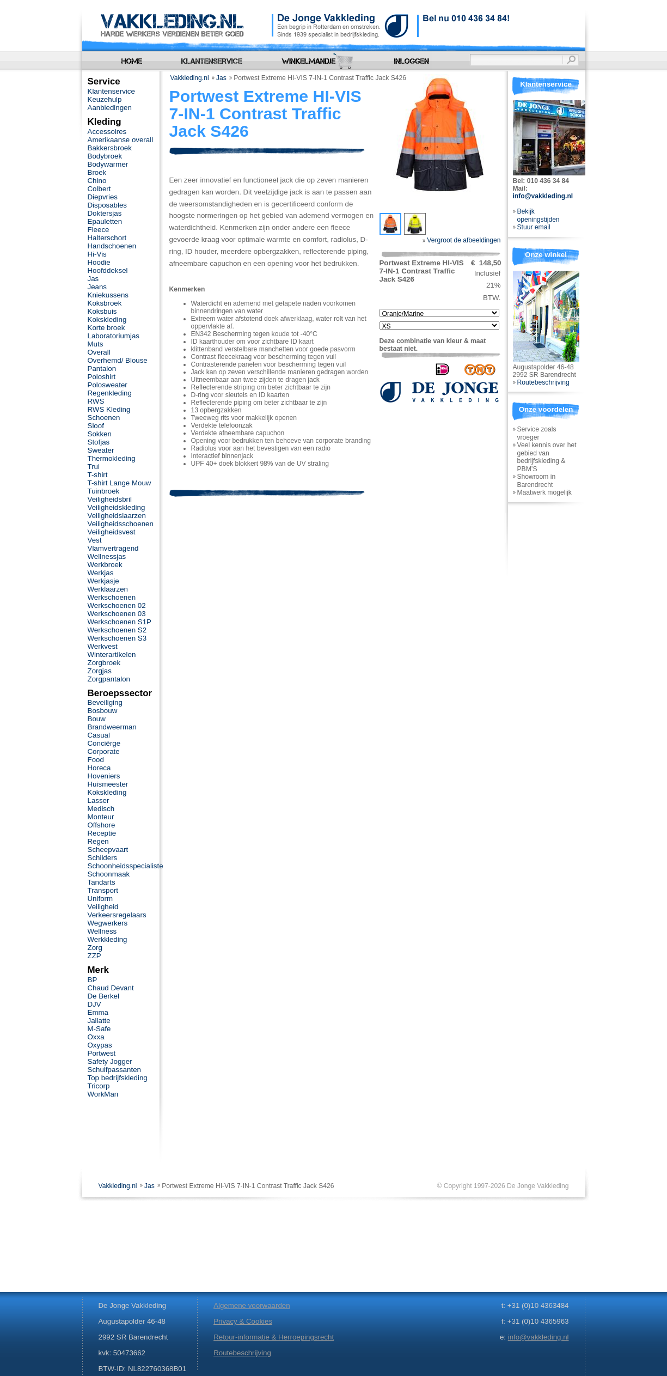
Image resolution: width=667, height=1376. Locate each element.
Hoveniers (104, 776)
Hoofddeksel (108, 270)
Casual (99, 735)
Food (96, 760)
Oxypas (100, 1045)
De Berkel (103, 996)
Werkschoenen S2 (117, 630)
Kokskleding (107, 319)
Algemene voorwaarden (251, 1305)
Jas (221, 78)
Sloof (96, 426)
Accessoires (107, 131)
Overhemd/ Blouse (118, 360)
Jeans (97, 287)
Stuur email (533, 227)
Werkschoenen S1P (119, 622)
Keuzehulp (105, 99)
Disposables (107, 205)
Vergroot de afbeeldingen (462, 240)
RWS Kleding (109, 409)
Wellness (102, 931)
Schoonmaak (109, 874)
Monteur (101, 817)
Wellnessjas (107, 556)
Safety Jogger (110, 1061)
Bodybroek (105, 156)
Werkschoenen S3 (117, 638)
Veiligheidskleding (116, 507)
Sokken (100, 434)
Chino (97, 180)
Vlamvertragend (113, 548)
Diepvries (103, 197)
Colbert (99, 189)
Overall (99, 352)
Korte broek (106, 328)
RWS (96, 401)
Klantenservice (111, 91)
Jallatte (99, 1020)
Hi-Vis (97, 254)
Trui (94, 466)
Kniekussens (108, 295)
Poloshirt (102, 377)
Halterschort (107, 238)
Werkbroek (105, 565)
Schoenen (104, 417)
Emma (98, 1012)
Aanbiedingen (110, 107)
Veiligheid (103, 907)
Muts (95, 344)
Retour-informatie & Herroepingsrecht (273, 1337)
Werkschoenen (112, 597)
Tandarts (101, 882)
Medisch (101, 809)
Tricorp (99, 1086)
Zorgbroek (104, 663)
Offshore (101, 825)
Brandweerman (112, 727)
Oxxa (96, 1037)
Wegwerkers (108, 923)
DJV (94, 1004)
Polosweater (107, 385)
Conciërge (104, 743)
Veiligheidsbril (110, 499)
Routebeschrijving (543, 382)
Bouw (97, 719)
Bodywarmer (108, 164)
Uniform (100, 898)
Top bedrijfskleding (118, 1078)
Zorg (95, 947)
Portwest (102, 1053)
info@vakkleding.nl (543, 196)
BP (92, 980)
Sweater (101, 450)
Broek (97, 172)
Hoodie (99, 262)
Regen (98, 841)
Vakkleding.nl (189, 78)
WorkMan (103, 1094)
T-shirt (98, 475)
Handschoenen (112, 246)
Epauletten (105, 221)
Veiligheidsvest (112, 532)
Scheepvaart (108, 849)
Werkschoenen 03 (117, 614)
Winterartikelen (112, 654)
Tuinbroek (104, 491)
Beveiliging (105, 702)
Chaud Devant (111, 988)
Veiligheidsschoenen (121, 524)
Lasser (98, 800)
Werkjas (101, 573)
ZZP (94, 956)
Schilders (103, 858)
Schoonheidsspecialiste (125, 866)
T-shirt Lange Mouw (119, 483)
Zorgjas (100, 671)
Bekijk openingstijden (538, 215)
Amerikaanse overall (121, 140)
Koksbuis (102, 311)
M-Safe (99, 1029)
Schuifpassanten (114, 1070)
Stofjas (99, 442)
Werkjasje (103, 581)
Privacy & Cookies (242, 1321)
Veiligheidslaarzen (117, 516)
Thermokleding (112, 458)
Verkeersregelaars (117, 915)
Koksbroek (105, 303)
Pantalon (102, 368)
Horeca (99, 768)
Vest (95, 540)
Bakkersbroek (110, 148)
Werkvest (103, 646)
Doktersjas (105, 213)
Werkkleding (107, 939)
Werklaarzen (108, 589)
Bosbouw (103, 711)
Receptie (102, 833)
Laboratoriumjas (113, 336)
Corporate (104, 751)
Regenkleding (110, 393)
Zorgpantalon (109, 679)
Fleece (98, 230)
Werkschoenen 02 (117, 605)
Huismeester (108, 784)
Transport (103, 890)
